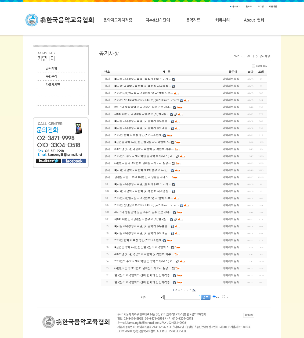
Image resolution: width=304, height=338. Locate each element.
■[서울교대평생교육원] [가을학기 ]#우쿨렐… (142, 226)
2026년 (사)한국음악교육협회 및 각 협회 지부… (143, 198)
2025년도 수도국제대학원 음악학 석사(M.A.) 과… (144, 261)
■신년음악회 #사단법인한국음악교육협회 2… (142, 247)
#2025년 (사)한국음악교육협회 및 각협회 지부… (144, 254)
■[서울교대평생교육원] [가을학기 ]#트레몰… (142, 233)
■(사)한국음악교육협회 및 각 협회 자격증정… (142, 191)
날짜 (250, 71)
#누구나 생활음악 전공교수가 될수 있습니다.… (143, 212)
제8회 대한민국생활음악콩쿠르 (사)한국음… (142, 219)
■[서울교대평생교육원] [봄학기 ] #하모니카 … (143, 184)
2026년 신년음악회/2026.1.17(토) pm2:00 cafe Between (146, 205)
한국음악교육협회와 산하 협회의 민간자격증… (143, 275)
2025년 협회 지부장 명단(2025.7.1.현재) (138, 240)
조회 (261, 71)
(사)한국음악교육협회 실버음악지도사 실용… (142, 268)
